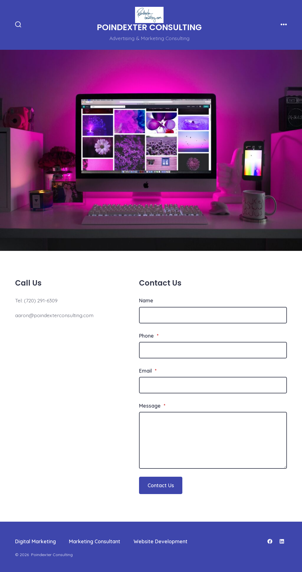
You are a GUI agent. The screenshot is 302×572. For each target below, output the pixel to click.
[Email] (213, 385)
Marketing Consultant (94, 541)
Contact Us (161, 485)
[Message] (213, 440)
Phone (148, 336)
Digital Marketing (35, 541)
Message (152, 405)
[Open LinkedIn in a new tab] (282, 541)
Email (147, 370)
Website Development (160, 541)
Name (146, 300)
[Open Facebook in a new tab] (270, 541)
